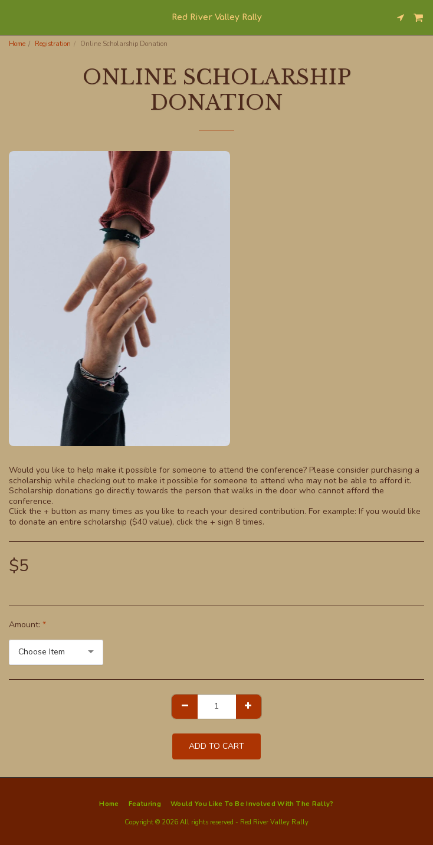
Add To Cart (216, 746)
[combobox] (56, 652)
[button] (13, 17)
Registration (53, 44)
